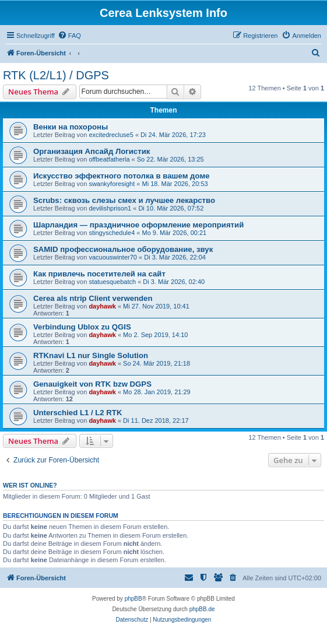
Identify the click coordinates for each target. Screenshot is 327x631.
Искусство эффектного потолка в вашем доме (121, 175)
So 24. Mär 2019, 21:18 (156, 363)
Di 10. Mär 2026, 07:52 (170, 208)
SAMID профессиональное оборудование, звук (123, 249)
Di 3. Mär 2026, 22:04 (175, 257)
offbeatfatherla (109, 159)
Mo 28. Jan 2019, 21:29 (157, 391)
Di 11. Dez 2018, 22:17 (156, 420)
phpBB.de (202, 609)
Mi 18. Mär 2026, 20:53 (175, 183)
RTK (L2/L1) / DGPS (56, 75)
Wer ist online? (30, 485)
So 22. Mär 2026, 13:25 (170, 159)
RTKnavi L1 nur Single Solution (90, 355)
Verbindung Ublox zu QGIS (82, 326)
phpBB (133, 598)
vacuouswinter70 (113, 257)
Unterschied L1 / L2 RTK (77, 412)
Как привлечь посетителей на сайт (99, 273)
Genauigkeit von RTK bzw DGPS (92, 384)
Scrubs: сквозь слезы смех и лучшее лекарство (124, 200)
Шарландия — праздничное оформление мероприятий (138, 224)
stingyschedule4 (112, 232)
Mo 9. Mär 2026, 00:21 (174, 232)
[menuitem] (69, 36)
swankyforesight (112, 183)
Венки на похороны (70, 126)
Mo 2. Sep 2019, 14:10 (155, 334)
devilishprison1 (110, 208)
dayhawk (102, 306)
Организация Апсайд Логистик (91, 151)
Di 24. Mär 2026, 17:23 (173, 134)
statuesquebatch (112, 281)
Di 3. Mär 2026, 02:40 (174, 281)
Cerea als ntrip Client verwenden (92, 298)
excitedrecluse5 (111, 134)
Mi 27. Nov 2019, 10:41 (156, 306)
